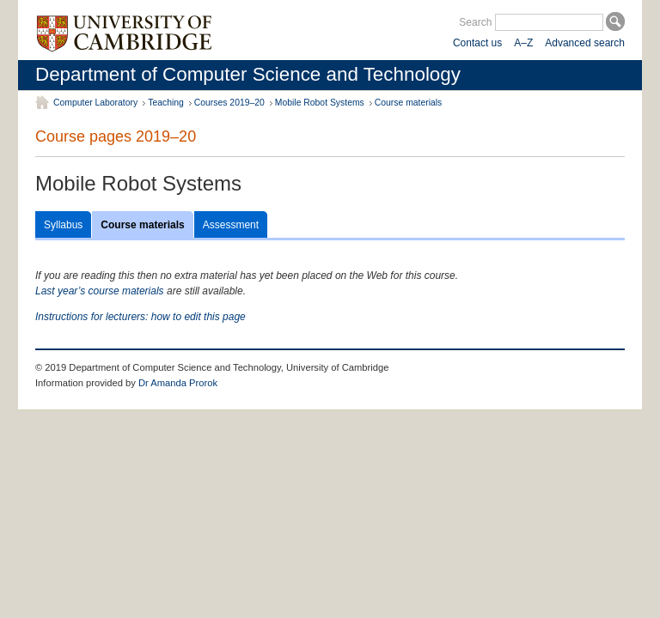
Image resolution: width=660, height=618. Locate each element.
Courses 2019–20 (229, 102)
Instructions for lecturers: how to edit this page (140, 317)
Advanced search (585, 43)
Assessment (231, 225)
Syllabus (63, 225)
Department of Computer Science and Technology (248, 74)
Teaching (166, 102)
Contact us (477, 43)
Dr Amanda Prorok (177, 383)
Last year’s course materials (99, 291)
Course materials (409, 102)
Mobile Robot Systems (319, 102)
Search (475, 22)
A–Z (523, 43)
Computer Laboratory (95, 102)
